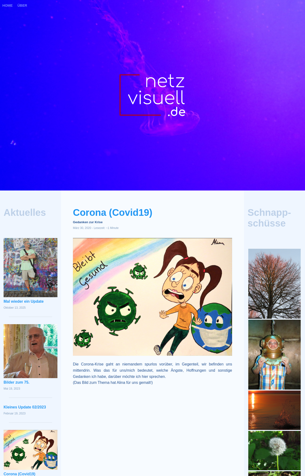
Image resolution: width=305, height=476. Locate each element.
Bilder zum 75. (16, 382)
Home (7, 5)
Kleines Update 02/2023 (25, 407)
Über (22, 5)
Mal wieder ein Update (24, 301)
